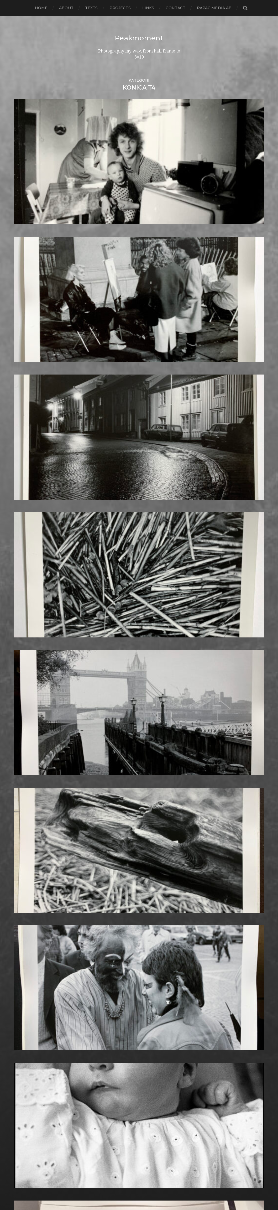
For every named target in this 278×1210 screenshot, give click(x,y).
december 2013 (30, 866)
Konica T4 (118, 849)
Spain (114, 1059)
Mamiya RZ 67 (123, 891)
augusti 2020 (28, 530)
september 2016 (31, 727)
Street (115, 1072)
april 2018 (24, 648)
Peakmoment (139, 37)
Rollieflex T (120, 1026)
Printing (116, 1005)
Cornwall (117, 627)
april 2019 (24, 597)
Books (114, 572)
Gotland (117, 748)
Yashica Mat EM (124, 1131)
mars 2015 (24, 803)
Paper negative (124, 954)
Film (112, 690)
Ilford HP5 (119, 790)
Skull (113, 1051)
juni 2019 (23, 589)
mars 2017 (24, 702)
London (116, 883)
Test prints (119, 1089)
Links (148, 8)
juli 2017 (22, 685)
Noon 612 (118, 933)
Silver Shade (121, 1043)
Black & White (123, 568)
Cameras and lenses (129, 580)
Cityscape (118, 601)
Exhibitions (119, 681)
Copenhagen (122, 622)
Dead (114, 635)
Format (116, 715)
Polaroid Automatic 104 (132, 988)
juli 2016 (22, 736)
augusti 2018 (27, 631)
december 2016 (30, 715)
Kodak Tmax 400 (126, 841)
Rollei (114, 1009)
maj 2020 (24, 543)
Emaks (115, 673)
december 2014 (30, 816)
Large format (122, 875)
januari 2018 (26, 660)
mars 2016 (24, 753)
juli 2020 (23, 534)
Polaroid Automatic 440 (133, 992)
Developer (119, 648)
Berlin (114, 564)
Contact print (122, 610)
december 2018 (30, 614)
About (66, 8)
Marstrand (119, 900)
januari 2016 (26, 761)
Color (114, 606)
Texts (91, 8)
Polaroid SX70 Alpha (129, 996)
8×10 (113, 526)
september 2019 (31, 576)
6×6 (112, 517)
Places (115, 971)
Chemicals (119, 597)
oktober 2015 (27, 774)
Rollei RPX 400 (124, 1013)
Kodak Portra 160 (126, 832)
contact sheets (123, 614)
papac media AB (214, 8)
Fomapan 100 (122, 702)
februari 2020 (28, 555)
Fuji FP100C (120, 727)
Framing (117, 719)
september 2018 (31, 627)
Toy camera (120, 1097)
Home (41, 8)
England (117, 677)
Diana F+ (117, 652)
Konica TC (118, 853)
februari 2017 (28, 706)
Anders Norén (148, 1192)
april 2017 (24, 698)
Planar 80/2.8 (122, 975)
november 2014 (30, 820)
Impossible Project (127, 807)
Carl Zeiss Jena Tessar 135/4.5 (137, 593)
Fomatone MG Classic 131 (134, 711)
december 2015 (30, 765)
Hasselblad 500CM (127, 774)
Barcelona (119, 551)
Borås (114, 576)
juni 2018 (23, 639)
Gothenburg (121, 744)
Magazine (118, 887)
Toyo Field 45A (123, 1101)
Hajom (115, 761)
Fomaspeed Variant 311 (132, 706)
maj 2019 (23, 593)
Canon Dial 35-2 (124, 589)
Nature (116, 917)
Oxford (115, 946)
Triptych (117, 1106)
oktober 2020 (28, 522)
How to (116, 778)
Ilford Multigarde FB (129, 795)
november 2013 (30, 870)
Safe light (118, 1030)
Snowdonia (120, 1055)
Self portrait (120, 1038)
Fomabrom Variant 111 (130, 698)
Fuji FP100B (120, 723)
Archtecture (121, 547)
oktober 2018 (28, 622)
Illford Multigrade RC (130, 803)
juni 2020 (24, 538)
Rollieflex (118, 1022)
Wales (114, 1122)
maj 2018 (23, 643)
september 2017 (31, 677)
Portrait (116, 1001)
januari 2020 (27, 559)
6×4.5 (113, 513)
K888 (114, 828)
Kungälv (117, 862)
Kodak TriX (119, 845)
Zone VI (116, 1135)
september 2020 (31, 526)
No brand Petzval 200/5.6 (134, 929)
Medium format (124, 908)
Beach (115, 555)
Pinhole (116, 967)
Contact (175, 8)
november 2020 (31, 517)
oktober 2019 (28, 572)
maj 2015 (23, 795)
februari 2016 (27, 757)
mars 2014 (24, 853)
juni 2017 (23, 690)
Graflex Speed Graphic (131, 757)
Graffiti (115, 753)
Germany (118, 740)
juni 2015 (23, 790)
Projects (120, 8)
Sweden (117, 1080)
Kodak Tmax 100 (125, 837)
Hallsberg (118, 769)
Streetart (118, 1076)
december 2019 (30, 564)
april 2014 (24, 849)
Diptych (116, 656)
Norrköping (120, 938)
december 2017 (30, 664)
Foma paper (121, 694)
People (116, 959)
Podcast (116, 984)
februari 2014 (28, 858)
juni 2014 (23, 841)
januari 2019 (26, 610)
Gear (113, 736)
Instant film (120, 816)
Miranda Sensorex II (128, 912)
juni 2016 (23, 740)
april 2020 (24, 547)
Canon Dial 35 (122, 585)
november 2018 (30, 618)
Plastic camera (123, 980)
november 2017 (30, 669)
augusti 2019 (27, 580)
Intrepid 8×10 (122, 820)
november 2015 (30, 769)
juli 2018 (22, 635)
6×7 (112, 522)
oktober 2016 (27, 723)
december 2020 (31, 513)
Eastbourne (120, 669)
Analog (115, 538)
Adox (113, 530)
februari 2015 (27, 807)
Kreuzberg (120, 858)
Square (116, 1064)
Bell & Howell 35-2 (127, 559)
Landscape (119, 866)
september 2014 (31, 828)
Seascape (118, 1034)
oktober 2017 (28, 673)
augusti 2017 (27, 681)
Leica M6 (117, 879)
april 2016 (24, 748)
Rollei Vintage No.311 (129, 1017)
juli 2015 (22, 786)
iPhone (115, 824)
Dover (114, 664)
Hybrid (115, 782)
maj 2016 (23, 744)
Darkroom (119, 631)
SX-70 (114, 1085)
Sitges (114, 1047)
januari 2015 (26, 811)
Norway (116, 942)
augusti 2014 (27, 832)
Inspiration (119, 811)
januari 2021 (26, 509)
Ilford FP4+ (120, 786)
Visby (113, 1114)
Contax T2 (119, 618)
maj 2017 (23, 694)
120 (112, 496)
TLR (112, 1093)
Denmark (118, 643)
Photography (122, 963)
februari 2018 (28, 656)
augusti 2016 (27, 732)
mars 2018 (24, 652)
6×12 (112, 509)
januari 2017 (26, 711)
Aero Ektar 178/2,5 (127, 534)
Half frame (119, 765)
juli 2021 (22, 496)
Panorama (119, 950)
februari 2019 (28, 606)
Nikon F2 (117, 925)
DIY (112, 660)
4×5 (112, 505)
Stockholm (120, 1068)
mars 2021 (24, 500)
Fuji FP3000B (122, 732)
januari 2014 (26, 862)
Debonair (118, 639)
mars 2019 (24, 601)
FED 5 (114, 685)
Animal (115, 543)
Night (114, 921)
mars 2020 (25, 551)
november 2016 (30, 719)
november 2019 (30, 568)
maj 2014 (23, 845)
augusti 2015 (27, 782)
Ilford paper (121, 799)
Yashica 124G (121, 1127)
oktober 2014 (28, 824)
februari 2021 (28, 505)
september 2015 (31, 778)
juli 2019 (22, 585)
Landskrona (120, 870)
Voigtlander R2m (126, 1118)
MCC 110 (116, 904)
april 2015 (24, 799)
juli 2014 (22, 837)
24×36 (114, 500)
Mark (113, 896)
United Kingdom (125, 1110)
